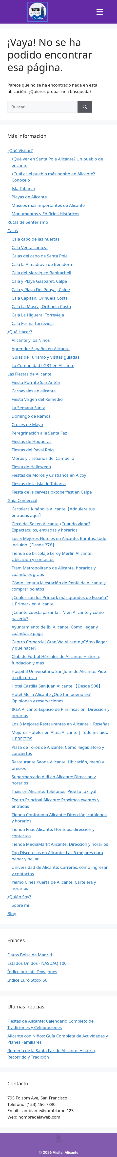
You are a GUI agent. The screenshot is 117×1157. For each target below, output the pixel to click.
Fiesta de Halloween (31, 466)
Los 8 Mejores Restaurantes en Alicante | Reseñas (60, 724)
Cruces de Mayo (27, 424)
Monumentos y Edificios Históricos (45, 214)
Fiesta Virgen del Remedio (37, 399)
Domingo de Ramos (31, 416)
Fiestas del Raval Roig (33, 450)
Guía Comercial (22, 500)
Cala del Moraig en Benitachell (41, 273)
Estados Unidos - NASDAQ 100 (37, 963)
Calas (12, 230)
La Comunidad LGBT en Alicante (43, 365)
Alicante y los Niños (31, 340)
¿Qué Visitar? (20, 150)
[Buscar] (85, 107)
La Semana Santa (28, 407)
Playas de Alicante (29, 197)
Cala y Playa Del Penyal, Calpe (41, 289)
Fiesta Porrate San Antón (36, 382)
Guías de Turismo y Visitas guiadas (45, 357)
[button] (100, 11)
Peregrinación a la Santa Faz (39, 433)
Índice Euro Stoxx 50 (27, 980)
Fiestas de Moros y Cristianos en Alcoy (49, 475)
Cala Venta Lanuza (30, 247)
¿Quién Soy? (19, 897)
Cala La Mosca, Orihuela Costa (41, 306)
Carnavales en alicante (34, 391)
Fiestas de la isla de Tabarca (39, 483)
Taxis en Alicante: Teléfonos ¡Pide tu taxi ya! (54, 791)
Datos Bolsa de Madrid (29, 955)
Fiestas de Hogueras (31, 441)
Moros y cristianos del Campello (43, 458)
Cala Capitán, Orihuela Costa (40, 298)
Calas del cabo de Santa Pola (40, 256)
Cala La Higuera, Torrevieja (38, 315)
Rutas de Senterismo (27, 222)
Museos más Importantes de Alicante (48, 205)
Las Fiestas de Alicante (29, 374)
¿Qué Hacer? (19, 332)
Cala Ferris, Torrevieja (33, 323)
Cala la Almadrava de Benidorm (43, 264)
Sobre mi (20, 905)
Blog (11, 913)
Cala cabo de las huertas (35, 239)
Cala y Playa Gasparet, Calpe (39, 281)
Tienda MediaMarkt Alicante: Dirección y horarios (60, 844)
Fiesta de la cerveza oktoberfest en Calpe (52, 492)
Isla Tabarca (23, 188)
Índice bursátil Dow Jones (32, 971)
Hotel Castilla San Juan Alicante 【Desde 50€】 (57, 686)
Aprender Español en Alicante (41, 348)
